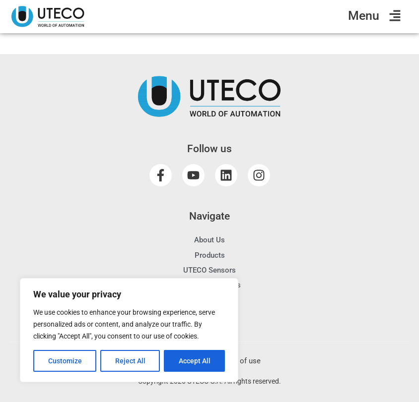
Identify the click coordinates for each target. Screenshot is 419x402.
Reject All (130, 361)
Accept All (194, 361)
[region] (129, 330)
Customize (65, 361)
